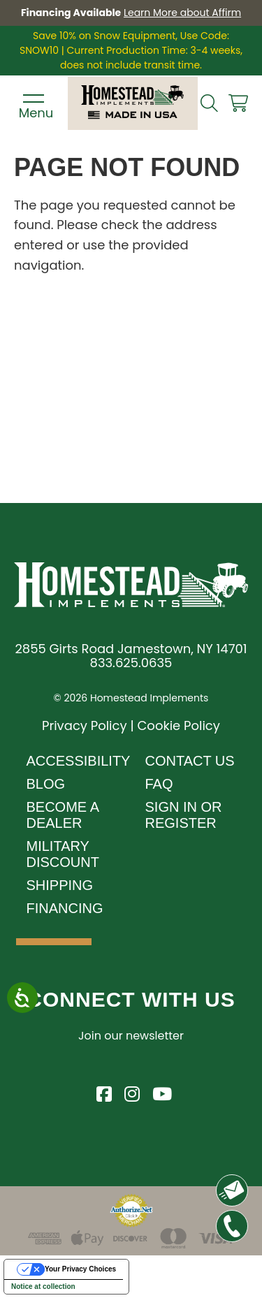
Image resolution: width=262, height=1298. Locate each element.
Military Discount (63, 854)
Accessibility (79, 760)
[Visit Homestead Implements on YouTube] (159, 1092)
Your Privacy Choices (80, 1269)
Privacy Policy (84, 725)
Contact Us (190, 760)
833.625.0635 (131, 662)
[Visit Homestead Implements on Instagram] (131, 1092)
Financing (65, 908)
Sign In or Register (183, 815)
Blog (46, 784)
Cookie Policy (178, 725)
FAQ (159, 784)
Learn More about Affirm (182, 13)
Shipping (60, 885)
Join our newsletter (131, 1036)
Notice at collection (43, 1286)
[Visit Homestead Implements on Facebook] (103, 1092)
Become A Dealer (63, 815)
